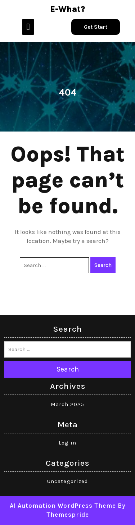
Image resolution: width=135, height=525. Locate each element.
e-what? (67, 9)
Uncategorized (67, 481)
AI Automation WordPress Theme (63, 505)
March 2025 (67, 404)
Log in (67, 442)
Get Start (95, 27)
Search (103, 265)
